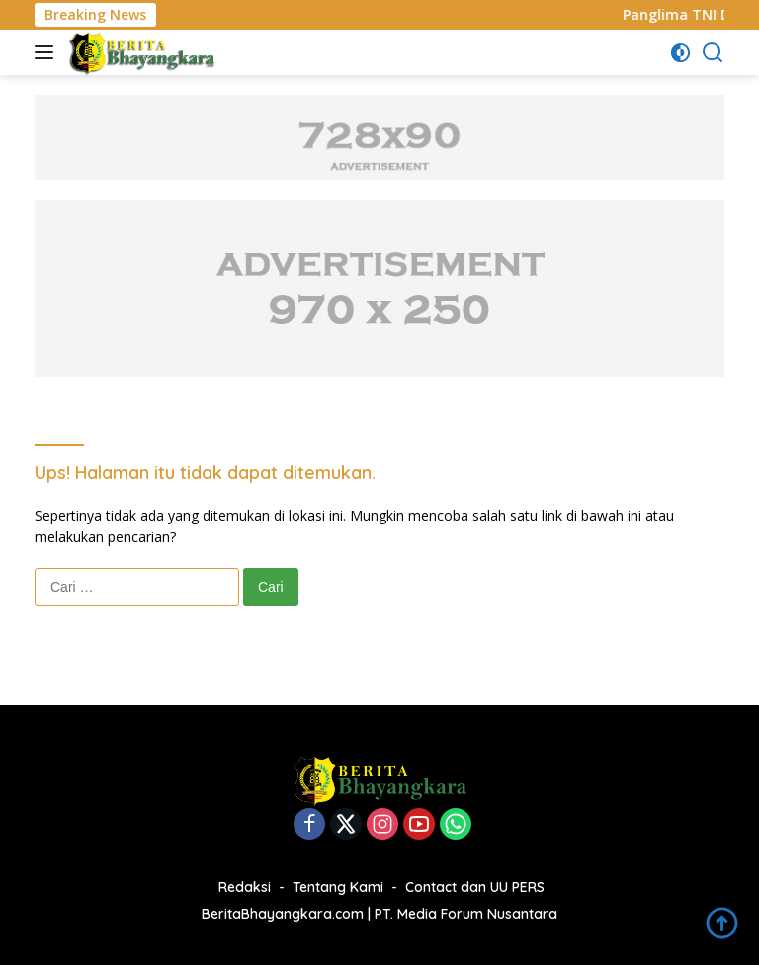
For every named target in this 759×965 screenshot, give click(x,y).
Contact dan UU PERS (475, 887)
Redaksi (244, 887)
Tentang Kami (338, 887)
